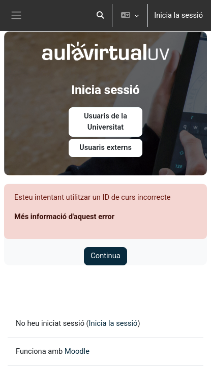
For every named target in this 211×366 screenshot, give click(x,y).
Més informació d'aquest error (64, 216)
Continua (105, 255)
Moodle (77, 351)
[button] (101, 15)
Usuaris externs (105, 147)
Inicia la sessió (178, 15)
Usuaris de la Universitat (105, 121)
